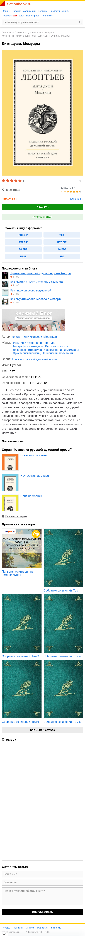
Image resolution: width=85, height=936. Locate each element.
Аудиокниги (29, 11)
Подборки (7, 15)
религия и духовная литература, (34, 342)
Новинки (16, 11)
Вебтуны (42, 11)
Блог (21, 15)
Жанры (5, 11)
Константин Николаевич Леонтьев (22, 35)
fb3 (61, 256)
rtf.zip (62, 242)
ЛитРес (30, 928)
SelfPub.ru (56, 928)
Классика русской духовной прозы (34, 359)
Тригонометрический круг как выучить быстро (40, 273)
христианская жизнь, (27, 353)
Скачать (42, 207)
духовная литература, (28, 349)
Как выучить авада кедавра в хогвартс (36, 299)
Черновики (47, 15)
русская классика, (57, 346)
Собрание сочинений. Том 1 (62, 590)
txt (61, 235)
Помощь (6, 928)
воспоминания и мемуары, (61, 349)
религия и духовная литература (33, 32)
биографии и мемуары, (28, 346)
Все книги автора (42, 730)
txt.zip (23, 242)
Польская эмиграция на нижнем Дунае (17, 573)
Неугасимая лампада (34, 475)
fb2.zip (23, 235)
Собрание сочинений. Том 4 (62, 656)
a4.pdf (23, 249)
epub (23, 256)
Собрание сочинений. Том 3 (20, 656)
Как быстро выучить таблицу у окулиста (36, 281)
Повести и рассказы (33, 455)
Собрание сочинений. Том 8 (62, 721)
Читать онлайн (42, 217)
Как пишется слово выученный (30, 290)
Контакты (18, 928)
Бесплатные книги (59, 11)
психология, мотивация (58, 353)
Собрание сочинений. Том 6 (20, 721)
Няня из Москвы (31, 496)
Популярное (32, 15)
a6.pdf (61, 249)
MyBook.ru (42, 928)
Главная (6, 32)
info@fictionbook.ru (11, 932)
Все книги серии (16, 516)
